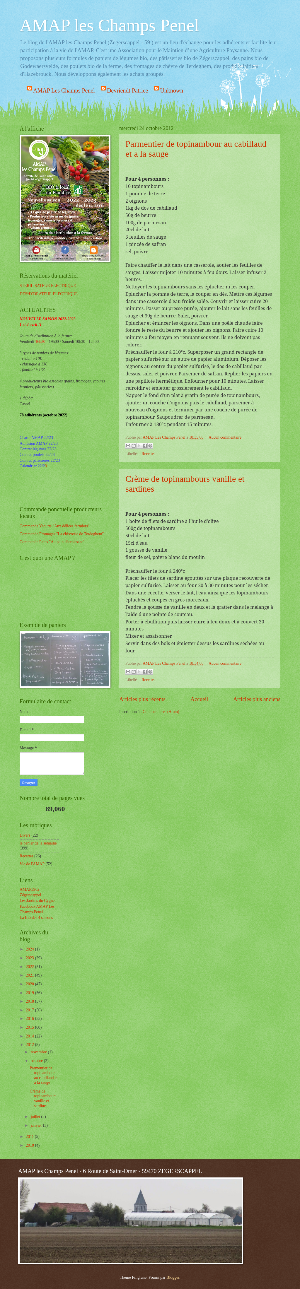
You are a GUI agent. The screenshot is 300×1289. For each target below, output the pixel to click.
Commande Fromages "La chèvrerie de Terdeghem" (62, 534)
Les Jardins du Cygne (37, 900)
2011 (30, 1136)
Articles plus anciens (256, 699)
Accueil (199, 699)
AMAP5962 (29, 889)
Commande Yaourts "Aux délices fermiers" (55, 526)
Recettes (148, 454)
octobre (37, 1061)
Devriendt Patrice (127, 90)
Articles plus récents (142, 699)
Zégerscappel (30, 895)
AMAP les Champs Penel (109, 25)
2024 (30, 949)
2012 (30, 1044)
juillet (36, 1116)
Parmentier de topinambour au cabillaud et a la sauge (43, 1075)
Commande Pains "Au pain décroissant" (52, 542)
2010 (30, 1145)
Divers (25, 835)
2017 (30, 1010)
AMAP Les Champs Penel (64, 90)
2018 (30, 1001)
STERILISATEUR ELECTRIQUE (48, 285)
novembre (39, 1052)
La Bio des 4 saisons (36, 917)
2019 (30, 993)
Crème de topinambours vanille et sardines (43, 1098)
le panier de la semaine (38, 843)
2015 (30, 1027)
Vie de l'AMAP (32, 864)
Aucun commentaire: (226, 437)
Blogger (172, 1277)
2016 (30, 1018)
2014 (30, 1036)
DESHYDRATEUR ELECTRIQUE (49, 294)
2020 (30, 984)
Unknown (171, 90)
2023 (30, 958)
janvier (37, 1125)
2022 (30, 967)
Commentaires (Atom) (161, 712)
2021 (30, 975)
